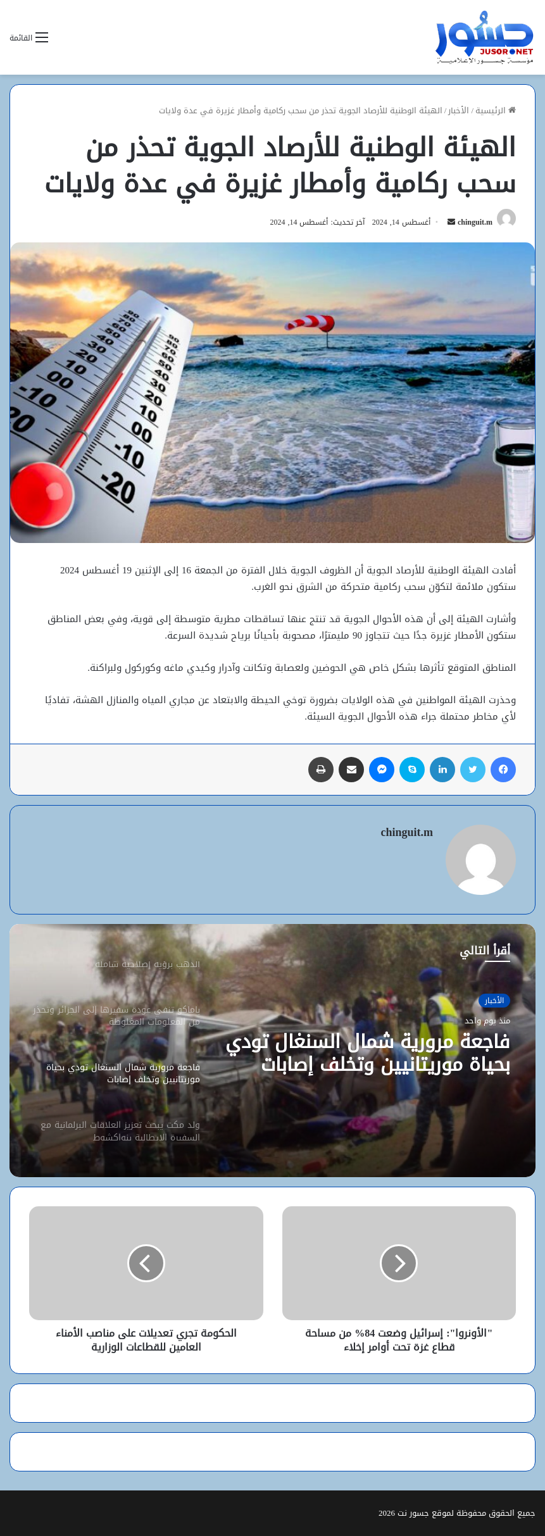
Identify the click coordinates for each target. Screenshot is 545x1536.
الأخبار (458, 110)
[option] (272, 1050)
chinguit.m (475, 222)
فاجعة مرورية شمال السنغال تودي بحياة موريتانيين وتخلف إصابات (367, 1053)
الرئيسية (495, 110)
